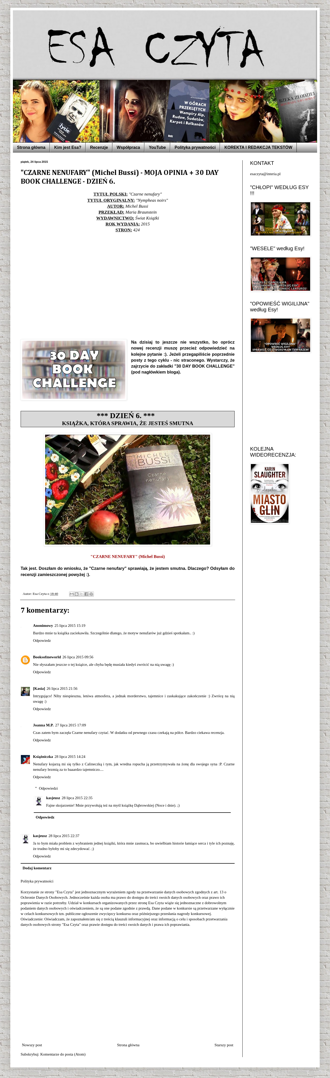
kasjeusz (53, 798)
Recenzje (99, 147)
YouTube (157, 147)
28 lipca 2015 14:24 (70, 757)
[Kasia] (39, 688)
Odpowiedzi (48, 788)
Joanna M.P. (43, 725)
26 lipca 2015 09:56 (77, 657)
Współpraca (128, 147)
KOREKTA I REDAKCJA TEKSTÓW (258, 147)
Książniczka (43, 757)
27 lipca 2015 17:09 (70, 725)
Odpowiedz (42, 640)
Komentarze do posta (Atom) (62, 1054)
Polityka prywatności (195, 147)
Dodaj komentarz (37, 868)
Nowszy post (32, 1045)
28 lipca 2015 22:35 (77, 798)
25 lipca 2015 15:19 (70, 625)
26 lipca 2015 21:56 (62, 688)
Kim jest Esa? (67, 147)
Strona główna (31, 147)
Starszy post (223, 1045)
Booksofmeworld (47, 657)
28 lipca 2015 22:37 (63, 836)
